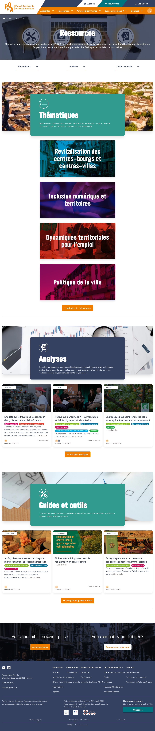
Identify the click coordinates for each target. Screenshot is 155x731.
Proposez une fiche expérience (139, 682)
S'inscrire (138, 709)
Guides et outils (73, 682)
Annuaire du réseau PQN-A (92, 682)
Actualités (48, 10)
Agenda (89, 3)
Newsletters (58, 687)
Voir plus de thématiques (77, 308)
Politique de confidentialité (79, 720)
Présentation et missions (114, 672)
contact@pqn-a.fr (9, 687)
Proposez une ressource (117, 647)
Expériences (86, 677)
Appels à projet (59, 677)
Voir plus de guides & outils (77, 600)
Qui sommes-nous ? (117, 10)
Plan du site (121, 720)
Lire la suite (42, 435)
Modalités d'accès (111, 691)
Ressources (66, 10)
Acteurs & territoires (90, 10)
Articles (56, 672)
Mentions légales (35, 720)
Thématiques (72, 672)
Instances (108, 682)
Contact (137, 10)
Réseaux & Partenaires (113, 687)
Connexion (141, 3)
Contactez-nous (40, 647)
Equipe (107, 677)
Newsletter (112, 3)
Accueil (9, 18)
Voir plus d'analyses (77, 454)
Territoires (85, 672)
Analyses (70, 677)
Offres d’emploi (59, 682)
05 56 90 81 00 (7, 682)
